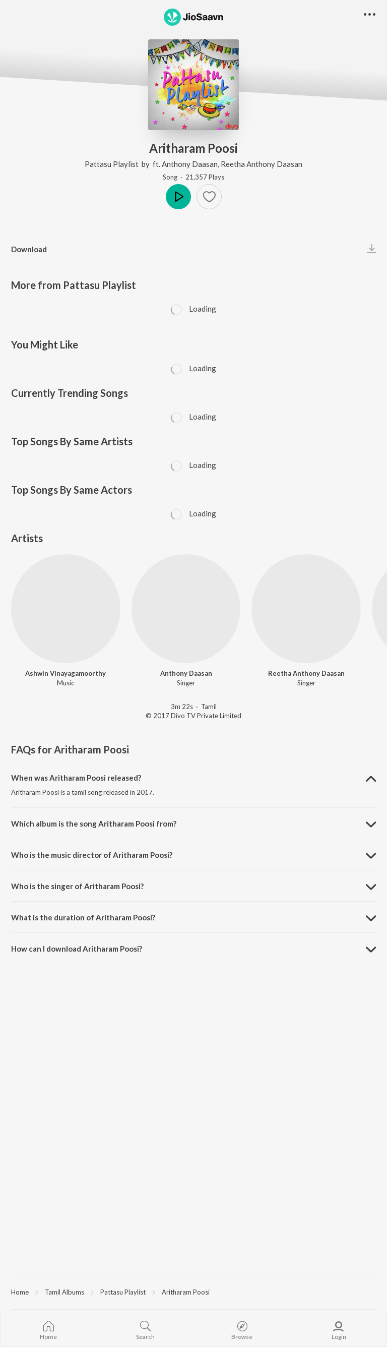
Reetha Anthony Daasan (261, 163)
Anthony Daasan (190, 163)
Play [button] (178, 196)
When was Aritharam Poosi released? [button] (76, 777)
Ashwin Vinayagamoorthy (65, 673)
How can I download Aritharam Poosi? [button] (76, 948)
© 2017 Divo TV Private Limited (193, 716)
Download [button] (29, 249)
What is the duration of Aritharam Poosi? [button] (83, 917)
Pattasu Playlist (112, 163)
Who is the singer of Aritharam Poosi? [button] (77, 886)
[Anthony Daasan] (186, 609)
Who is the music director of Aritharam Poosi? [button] (91, 854)
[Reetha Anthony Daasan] (306, 609)
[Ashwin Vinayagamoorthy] (65, 609)
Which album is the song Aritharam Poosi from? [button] (93, 823)
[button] (209, 196)
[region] (193, 1291)
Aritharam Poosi (186, 1292)
